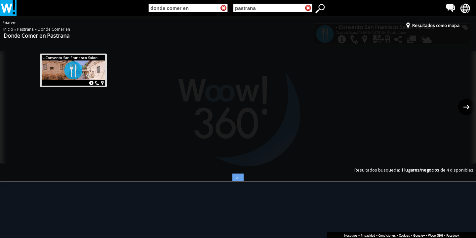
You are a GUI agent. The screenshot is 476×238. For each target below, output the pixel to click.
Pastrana (26, 29)
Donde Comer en (54, 29)
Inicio (8, 29)
